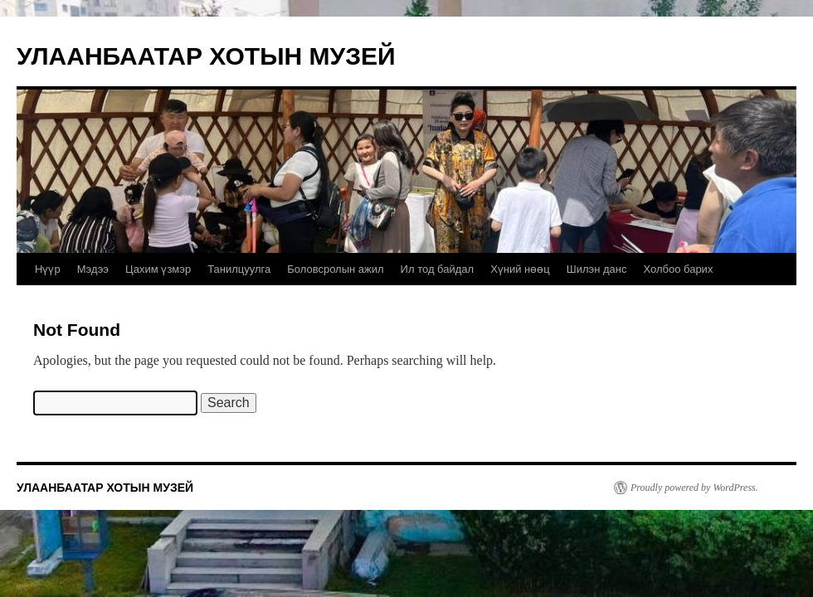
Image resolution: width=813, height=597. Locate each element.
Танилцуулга (238, 269)
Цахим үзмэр (158, 269)
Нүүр (48, 269)
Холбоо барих (678, 269)
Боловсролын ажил (335, 269)
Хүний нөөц (520, 269)
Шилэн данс (597, 269)
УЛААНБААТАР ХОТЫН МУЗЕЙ (206, 56)
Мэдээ (93, 269)
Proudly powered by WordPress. (694, 487)
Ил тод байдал (438, 269)
